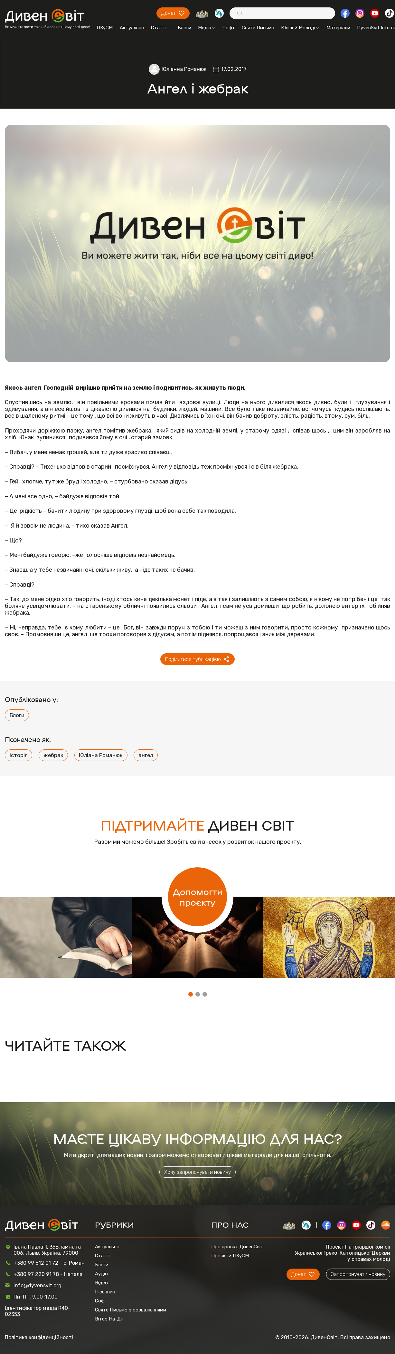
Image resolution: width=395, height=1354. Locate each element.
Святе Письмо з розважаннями (130, 1310)
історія (19, 755)
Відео (101, 1283)
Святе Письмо (258, 28)
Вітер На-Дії (109, 1319)
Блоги (184, 28)
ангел (145, 755)
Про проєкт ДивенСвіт (237, 1247)
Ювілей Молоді (300, 28)
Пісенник (105, 1292)
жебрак (53, 755)
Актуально (132, 28)
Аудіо (101, 1274)
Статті (161, 28)
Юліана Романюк (101, 755)
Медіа (206, 28)
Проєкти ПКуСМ (230, 1256)
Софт (228, 28)
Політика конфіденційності (39, 1337)
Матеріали (338, 28)
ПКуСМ (105, 28)
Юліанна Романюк (184, 69)
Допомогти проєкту (197, 896)
